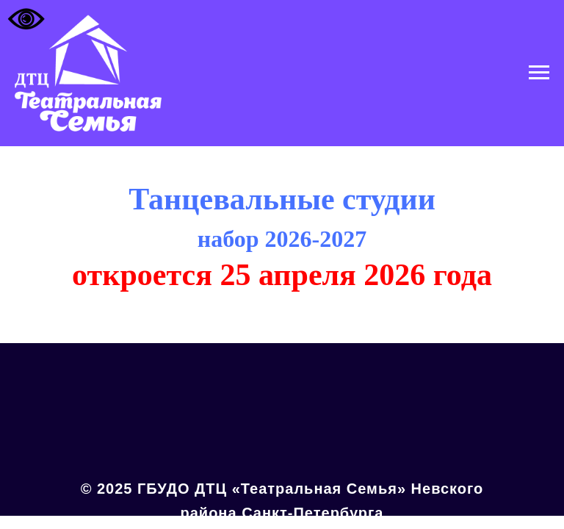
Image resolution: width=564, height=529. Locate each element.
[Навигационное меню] (539, 72)
